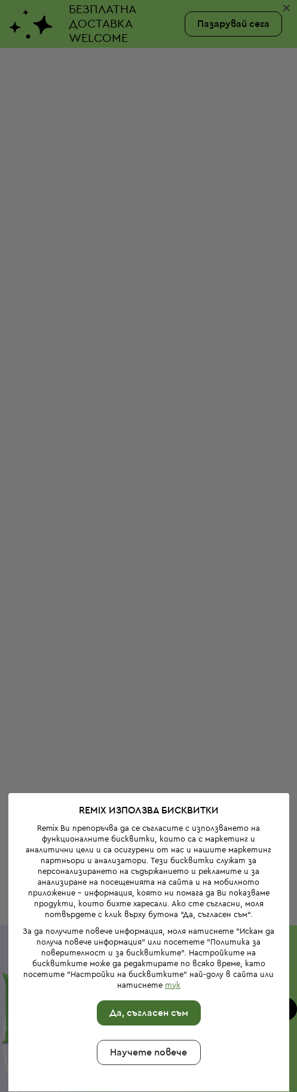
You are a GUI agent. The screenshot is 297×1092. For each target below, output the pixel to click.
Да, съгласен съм (148, 959)
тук (172, 931)
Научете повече (147, 998)
